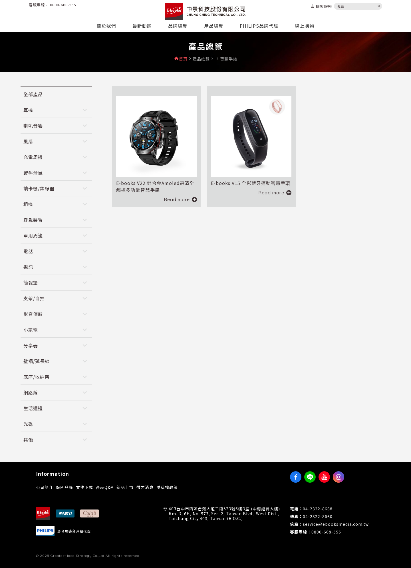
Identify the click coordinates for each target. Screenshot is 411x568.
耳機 (28, 109)
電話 (28, 251)
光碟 (28, 423)
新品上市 (125, 487)
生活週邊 (33, 408)
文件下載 (84, 487)
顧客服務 (321, 6)
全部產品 (33, 94)
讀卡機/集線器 (39, 188)
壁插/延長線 (36, 361)
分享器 (30, 345)
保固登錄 (64, 487)
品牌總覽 (178, 25)
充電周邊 (33, 157)
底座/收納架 (36, 376)
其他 (28, 439)
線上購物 (304, 25)
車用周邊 (33, 235)
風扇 (28, 141)
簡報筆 (30, 282)
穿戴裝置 (33, 219)
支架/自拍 (34, 298)
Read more (177, 199)
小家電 (30, 329)
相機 (28, 204)
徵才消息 (145, 487)
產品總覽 (213, 25)
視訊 (28, 266)
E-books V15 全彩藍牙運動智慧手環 (250, 183)
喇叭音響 (33, 125)
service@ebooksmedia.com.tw (336, 524)
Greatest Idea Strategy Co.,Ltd (77, 555)
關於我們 (106, 25)
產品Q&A (105, 487)
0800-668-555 (63, 4)
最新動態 (142, 25)
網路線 (30, 392)
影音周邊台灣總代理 (74, 531)
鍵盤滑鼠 (33, 172)
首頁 (183, 59)
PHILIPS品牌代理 (259, 25)
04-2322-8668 (318, 508)
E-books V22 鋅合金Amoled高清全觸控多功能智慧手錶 (155, 186)
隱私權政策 (167, 487)
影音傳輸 (33, 314)
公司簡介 (44, 487)
